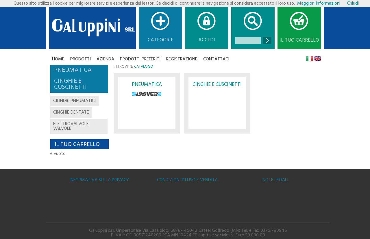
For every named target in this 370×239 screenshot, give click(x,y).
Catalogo (143, 67)
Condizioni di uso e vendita (187, 180)
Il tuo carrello (299, 40)
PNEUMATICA (147, 84)
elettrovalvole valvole (71, 126)
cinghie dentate (71, 112)
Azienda (105, 59)
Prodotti (80, 59)
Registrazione (181, 59)
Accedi (206, 40)
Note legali (275, 180)
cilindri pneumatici (74, 101)
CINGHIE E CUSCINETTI (217, 84)
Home (58, 59)
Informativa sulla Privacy (99, 180)
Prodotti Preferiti (140, 59)
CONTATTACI (216, 59)
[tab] (79, 70)
